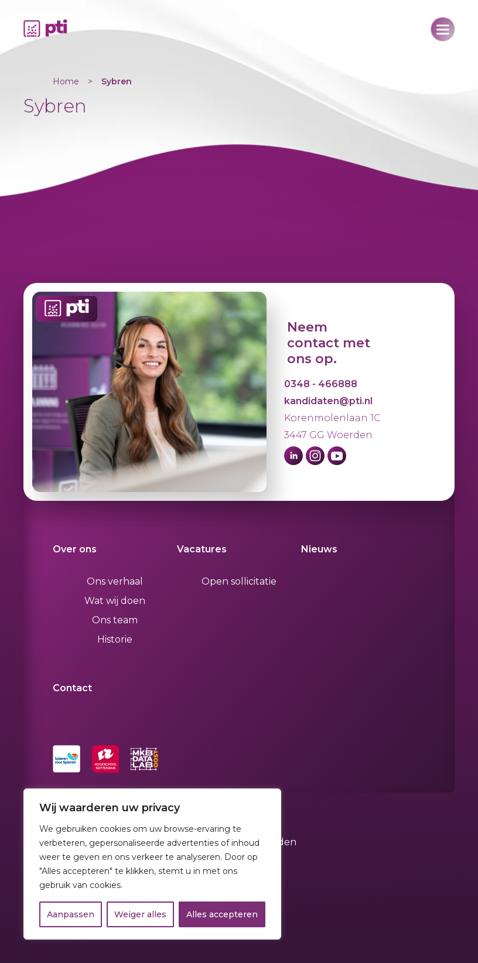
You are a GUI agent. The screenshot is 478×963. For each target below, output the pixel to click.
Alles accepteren (222, 914)
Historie (114, 639)
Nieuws (319, 549)
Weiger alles (140, 914)
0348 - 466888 (320, 384)
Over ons (75, 549)
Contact (72, 688)
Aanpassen (70, 914)
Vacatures (202, 549)
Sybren (116, 81)
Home (66, 81)
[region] (152, 864)
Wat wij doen (114, 600)
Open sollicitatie (239, 581)
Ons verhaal (115, 581)
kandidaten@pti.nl (328, 401)
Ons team (115, 620)
